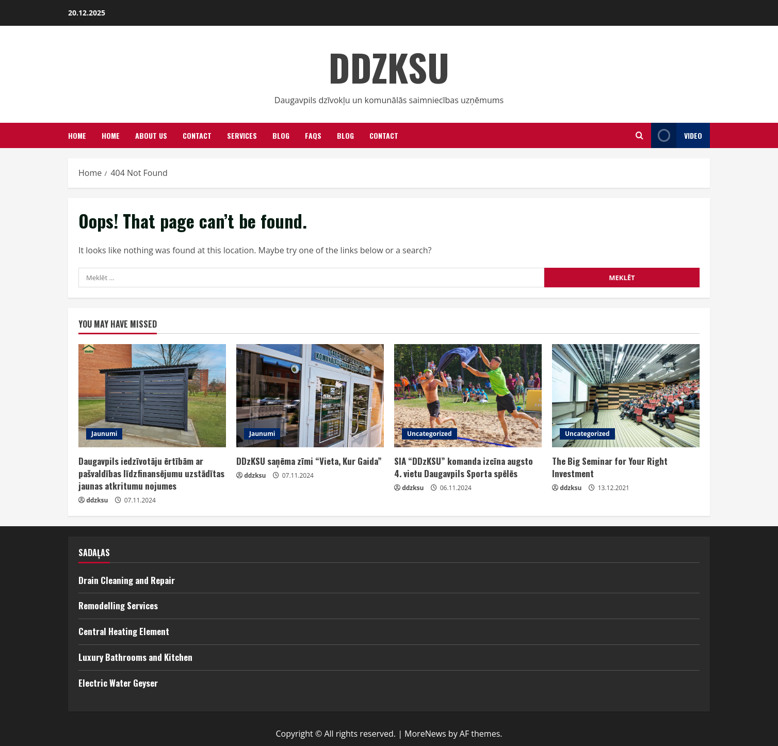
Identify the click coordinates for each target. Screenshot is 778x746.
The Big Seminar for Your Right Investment (610, 467)
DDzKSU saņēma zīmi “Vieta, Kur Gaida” (309, 461)
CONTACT (383, 135)
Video (676, 135)
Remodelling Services (118, 605)
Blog (280, 135)
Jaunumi (104, 433)
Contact (197, 135)
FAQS (313, 135)
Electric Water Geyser (118, 682)
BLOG (345, 135)
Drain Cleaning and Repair (126, 580)
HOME (77, 135)
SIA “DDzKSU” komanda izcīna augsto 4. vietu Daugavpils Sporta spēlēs (463, 467)
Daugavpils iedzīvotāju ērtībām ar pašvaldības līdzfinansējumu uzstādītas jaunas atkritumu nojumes (151, 473)
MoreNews (425, 733)
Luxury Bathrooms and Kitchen (135, 657)
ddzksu (97, 500)
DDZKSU (389, 66)
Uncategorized (429, 433)
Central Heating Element (123, 631)
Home (111, 135)
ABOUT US (151, 135)
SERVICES (242, 135)
